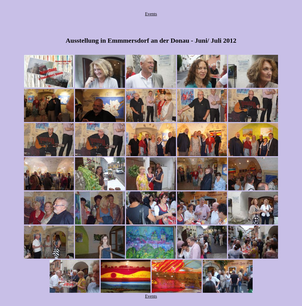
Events (151, 14)
